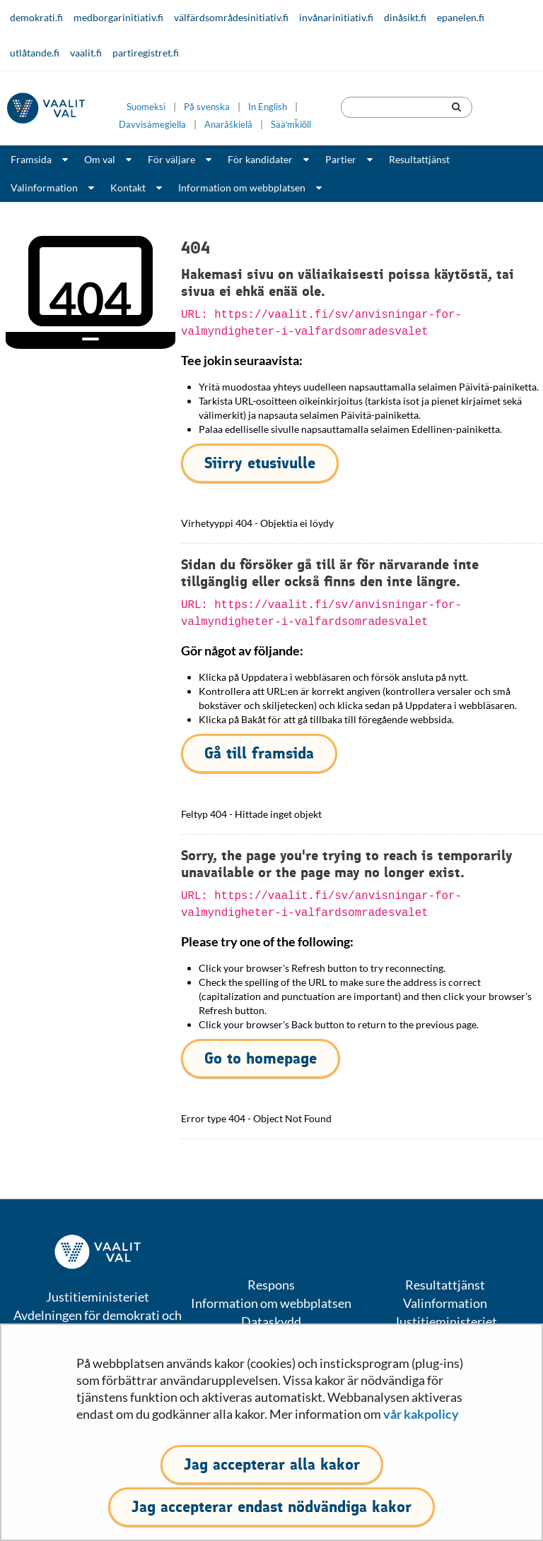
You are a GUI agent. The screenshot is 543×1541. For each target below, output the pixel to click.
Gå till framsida (259, 753)
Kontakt (128, 188)
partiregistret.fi (145, 53)
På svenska (207, 107)
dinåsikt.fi (405, 17)
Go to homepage (260, 1058)
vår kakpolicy (421, 1414)
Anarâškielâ (228, 124)
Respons (271, 1284)
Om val (99, 159)
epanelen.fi (460, 17)
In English (267, 107)
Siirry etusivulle (259, 462)
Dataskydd (271, 1321)
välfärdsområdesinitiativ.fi (231, 17)
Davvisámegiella (152, 124)
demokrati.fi (36, 17)
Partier (340, 159)
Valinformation (44, 188)
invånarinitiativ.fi (336, 17)
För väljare (171, 159)
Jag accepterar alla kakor (272, 1464)
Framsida (31, 159)
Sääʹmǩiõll (291, 124)
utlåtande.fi (34, 53)
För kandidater (260, 159)
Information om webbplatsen (241, 188)
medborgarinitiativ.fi (118, 17)
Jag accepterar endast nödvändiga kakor (271, 1506)
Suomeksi (146, 107)
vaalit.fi (86, 53)
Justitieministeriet (445, 1321)
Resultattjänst (419, 159)
